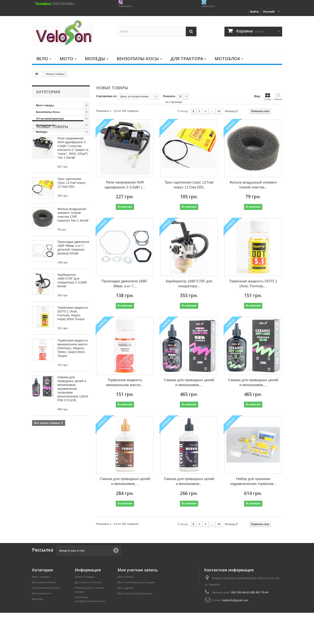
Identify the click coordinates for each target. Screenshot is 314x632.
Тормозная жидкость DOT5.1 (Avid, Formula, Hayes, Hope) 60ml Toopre (72, 334)
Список (278, 97)
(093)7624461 (63, 4)
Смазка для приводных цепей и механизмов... (189, 481)
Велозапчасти (45, 125)
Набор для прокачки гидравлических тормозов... (253, 481)
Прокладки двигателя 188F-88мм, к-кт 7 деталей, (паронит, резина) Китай (73, 269)
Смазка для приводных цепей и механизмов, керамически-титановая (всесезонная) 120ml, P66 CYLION (73, 410)
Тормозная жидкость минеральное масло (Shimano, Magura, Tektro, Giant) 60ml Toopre (72, 369)
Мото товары (45, 105)
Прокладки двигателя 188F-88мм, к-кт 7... (125, 283)
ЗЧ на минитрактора (50, 118)
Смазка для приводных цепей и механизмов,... (189, 382)
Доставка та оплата (88, 582)
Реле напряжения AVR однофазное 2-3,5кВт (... (125, 184)
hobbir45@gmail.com (235, 600)
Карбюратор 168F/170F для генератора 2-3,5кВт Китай (72, 301)
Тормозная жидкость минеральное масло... (124, 382)
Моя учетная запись (138, 569)
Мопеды (41, 131)
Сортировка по (106, 96)
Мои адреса (126, 588)
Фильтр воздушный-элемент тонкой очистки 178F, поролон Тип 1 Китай (72, 236)
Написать (124, 6)
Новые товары (52, 148)
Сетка (267, 97)
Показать (169, 96)
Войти (254, 11)
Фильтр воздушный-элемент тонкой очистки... (253, 184)
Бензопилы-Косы (48, 112)
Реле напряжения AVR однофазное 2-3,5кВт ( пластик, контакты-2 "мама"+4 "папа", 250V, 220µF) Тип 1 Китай (72, 169)
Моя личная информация (135, 593)
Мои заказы (126, 576)
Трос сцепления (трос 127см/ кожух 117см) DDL (71, 204)
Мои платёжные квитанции (136, 582)
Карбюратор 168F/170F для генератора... (189, 283)
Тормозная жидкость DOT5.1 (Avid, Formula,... (253, 283)
